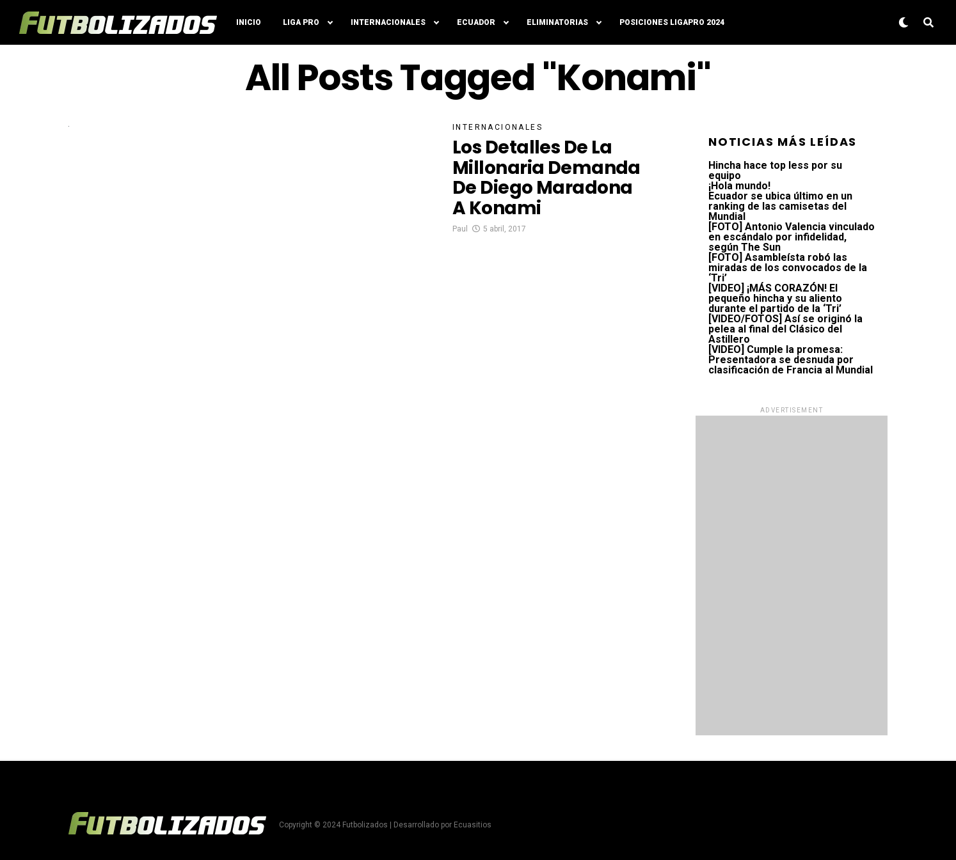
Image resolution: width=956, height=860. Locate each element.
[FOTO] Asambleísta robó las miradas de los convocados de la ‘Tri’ (787, 267)
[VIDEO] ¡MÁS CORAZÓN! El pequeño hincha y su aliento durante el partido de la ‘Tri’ (775, 298)
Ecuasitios (472, 824)
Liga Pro (301, 22)
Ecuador (476, 22)
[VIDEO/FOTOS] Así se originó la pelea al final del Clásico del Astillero (785, 329)
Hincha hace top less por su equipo (775, 170)
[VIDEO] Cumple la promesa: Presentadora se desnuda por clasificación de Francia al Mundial (790, 359)
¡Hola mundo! (739, 186)
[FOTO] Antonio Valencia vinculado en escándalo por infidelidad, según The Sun (791, 237)
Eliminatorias (557, 22)
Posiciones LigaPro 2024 (671, 22)
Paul (460, 228)
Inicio (248, 22)
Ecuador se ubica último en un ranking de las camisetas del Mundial (780, 206)
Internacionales (388, 22)
